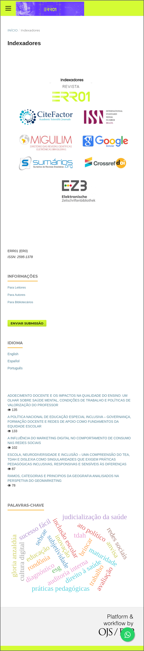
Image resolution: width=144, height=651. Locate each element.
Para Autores (16, 295)
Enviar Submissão (27, 323)
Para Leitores (17, 287)
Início (13, 30)
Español (14, 361)
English (13, 354)
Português (15, 368)
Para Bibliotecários (20, 302)
